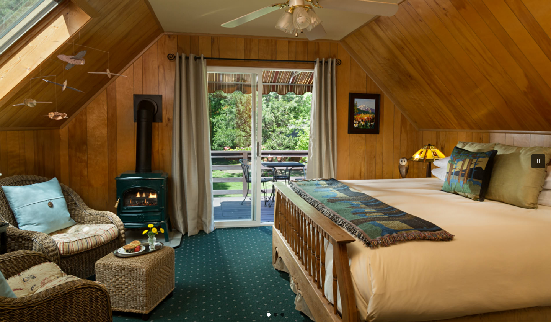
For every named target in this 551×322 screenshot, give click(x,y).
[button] (538, 161)
